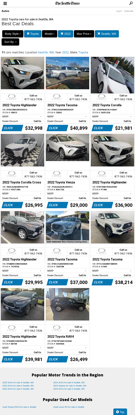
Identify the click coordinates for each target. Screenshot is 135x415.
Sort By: (10, 42)
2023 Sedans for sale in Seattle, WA (69, 386)
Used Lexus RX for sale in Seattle (68, 407)
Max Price (84, 33)
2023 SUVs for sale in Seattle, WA (18, 386)
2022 (66, 33)
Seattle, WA (106, 33)
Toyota (33, 33)
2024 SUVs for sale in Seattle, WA (69, 382)
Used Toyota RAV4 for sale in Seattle (19, 407)
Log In (119, 11)
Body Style (13, 33)
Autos (5, 11)
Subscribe (128, 11)
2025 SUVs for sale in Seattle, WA (18, 382)
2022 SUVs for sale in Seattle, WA (18, 389)
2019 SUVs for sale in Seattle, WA (69, 389)
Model (50, 33)
